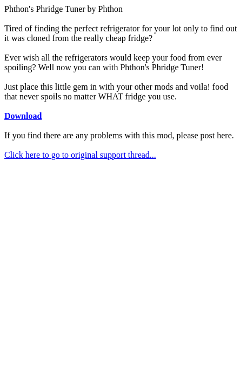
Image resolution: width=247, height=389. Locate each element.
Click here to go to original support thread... (80, 154)
